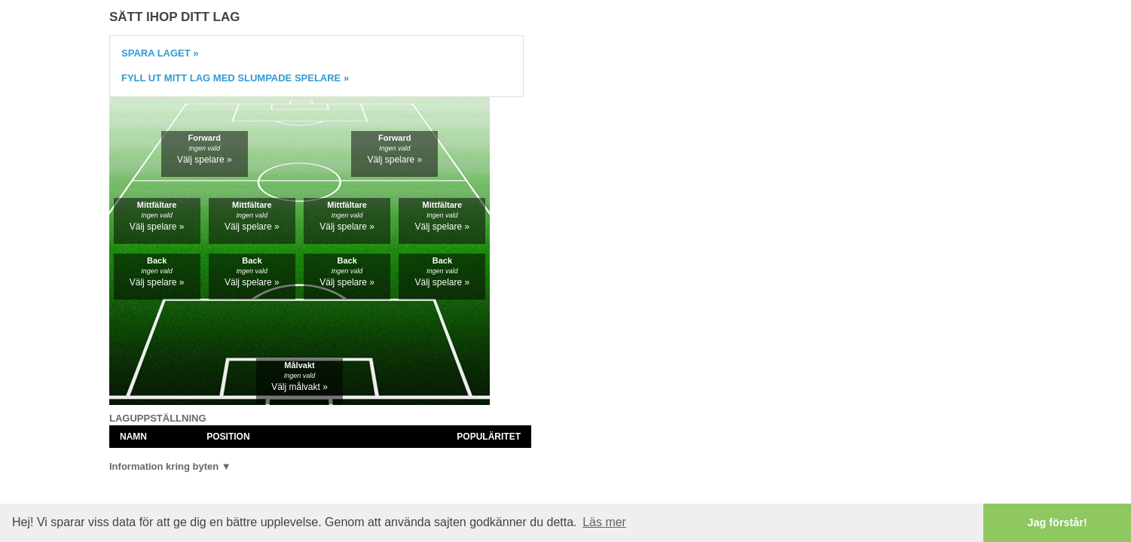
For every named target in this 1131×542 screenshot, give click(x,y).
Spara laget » (160, 53)
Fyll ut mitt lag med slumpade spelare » (235, 78)
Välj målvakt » (299, 387)
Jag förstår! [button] (1057, 522)
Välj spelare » (204, 159)
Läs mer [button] (604, 522)
